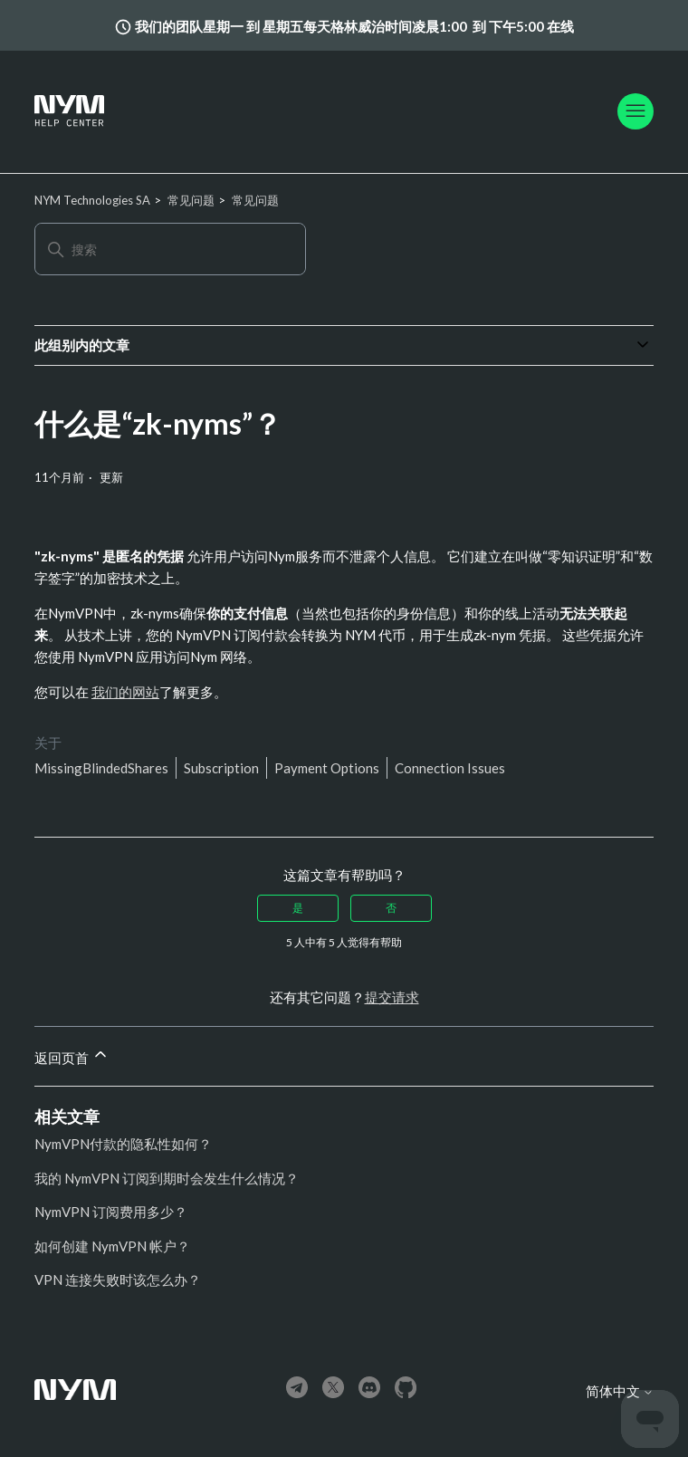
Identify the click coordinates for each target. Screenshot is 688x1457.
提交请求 (392, 997)
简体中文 (620, 1391)
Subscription (221, 768)
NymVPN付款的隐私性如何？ (123, 1144)
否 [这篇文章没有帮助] (391, 908)
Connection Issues (450, 768)
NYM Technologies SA (92, 200)
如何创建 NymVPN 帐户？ (112, 1246)
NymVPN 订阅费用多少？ (110, 1211)
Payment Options (326, 768)
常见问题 (191, 200)
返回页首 (72, 1055)
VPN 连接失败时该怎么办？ (117, 1279)
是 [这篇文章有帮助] (297, 908)
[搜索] (170, 249)
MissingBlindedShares (101, 768)
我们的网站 (125, 692)
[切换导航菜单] (635, 111)
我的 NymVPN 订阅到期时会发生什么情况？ (166, 1178)
